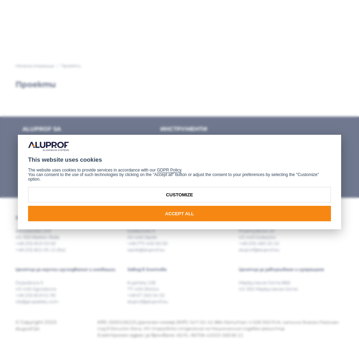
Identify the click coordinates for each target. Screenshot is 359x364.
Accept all (179, 213)
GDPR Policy (169, 170)
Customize (179, 194)
